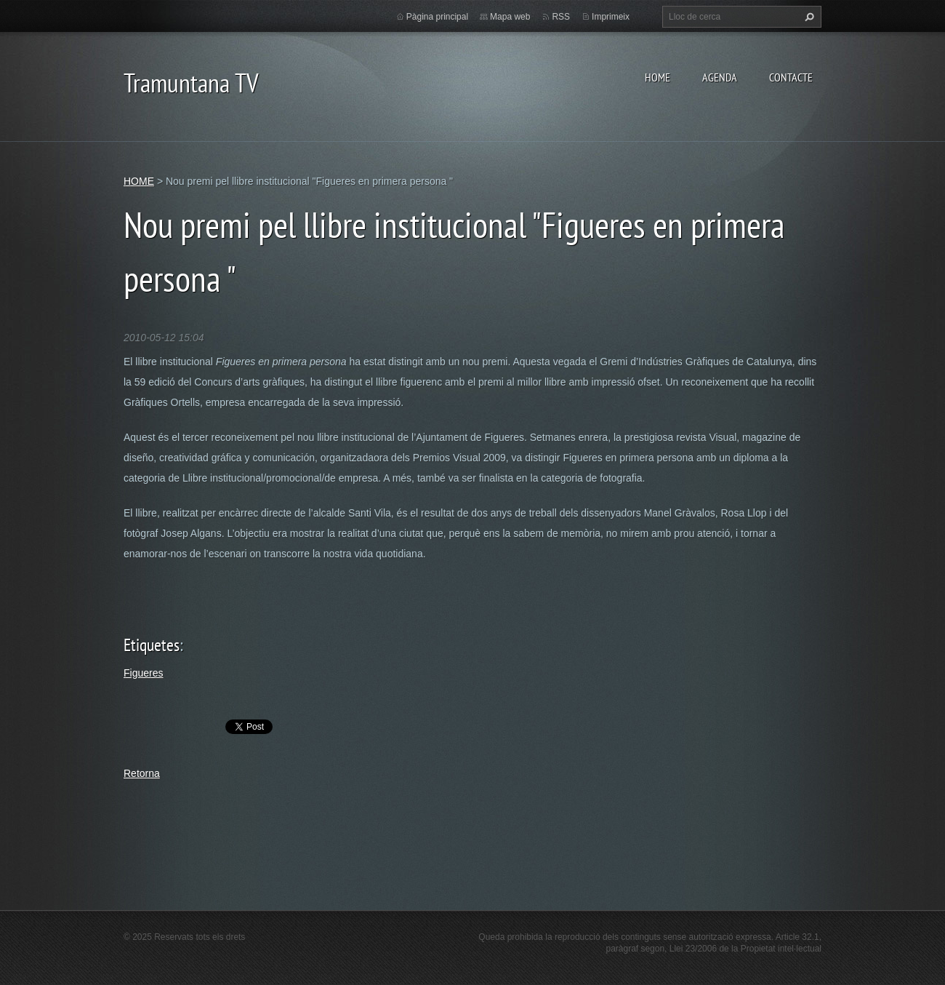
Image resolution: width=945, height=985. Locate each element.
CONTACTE (791, 77)
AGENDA (719, 77)
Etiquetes (152, 645)
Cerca (808, 17)
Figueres (143, 673)
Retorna (142, 773)
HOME (657, 77)
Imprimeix (611, 17)
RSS (561, 17)
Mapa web (510, 17)
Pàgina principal (437, 17)
